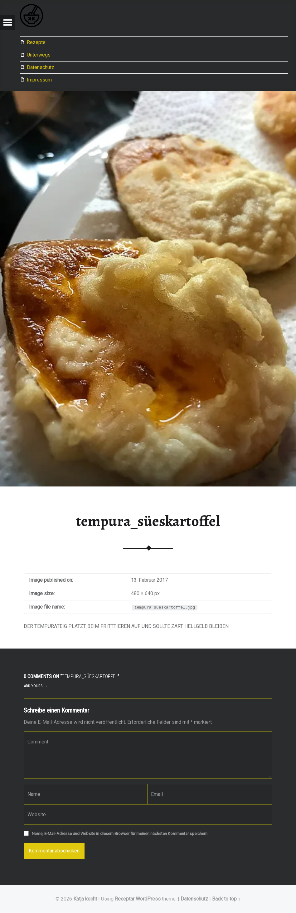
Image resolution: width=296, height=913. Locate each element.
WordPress (148, 899)
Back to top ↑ (226, 899)
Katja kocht (85, 899)
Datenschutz (40, 67)
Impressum (39, 80)
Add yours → (36, 686)
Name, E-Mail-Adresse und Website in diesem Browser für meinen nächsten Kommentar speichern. (120, 833)
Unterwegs (39, 55)
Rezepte (36, 42)
